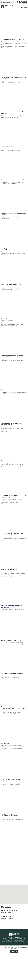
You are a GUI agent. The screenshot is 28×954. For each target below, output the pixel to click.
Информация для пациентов (7, 921)
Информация (7, 12)
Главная (2, 12)
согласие (20, 947)
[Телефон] (4, 926)
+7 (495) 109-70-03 (6, 916)
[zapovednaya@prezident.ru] (2, 926)
